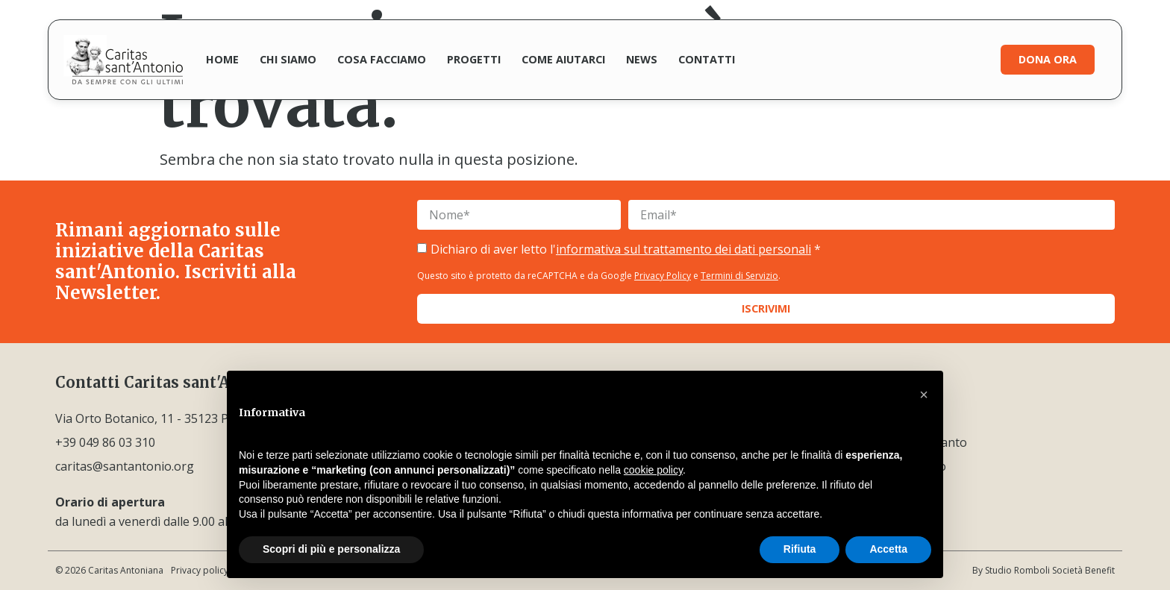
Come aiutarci (563, 59)
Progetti (474, 59)
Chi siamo (288, 59)
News (641, 59)
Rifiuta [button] (799, 549)
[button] (924, 395)
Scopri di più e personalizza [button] (331, 549)
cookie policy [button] (653, 470)
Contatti (706, 59)
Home (222, 59)
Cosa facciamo (381, 59)
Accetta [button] (888, 549)
